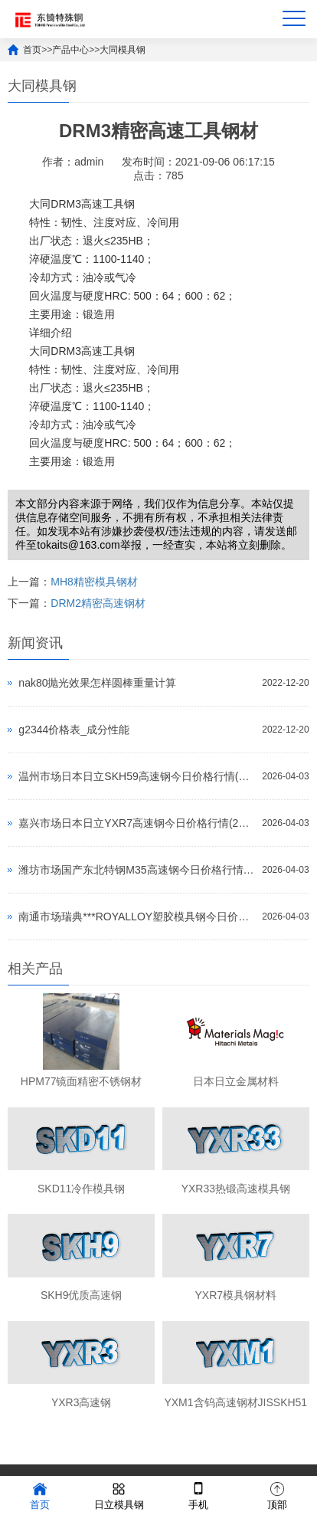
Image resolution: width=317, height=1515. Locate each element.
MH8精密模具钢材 (94, 582)
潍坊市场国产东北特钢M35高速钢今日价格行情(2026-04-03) (136, 870)
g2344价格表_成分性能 (73, 729)
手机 (198, 1494)
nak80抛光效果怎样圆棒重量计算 (97, 683)
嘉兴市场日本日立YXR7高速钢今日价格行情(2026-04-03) (136, 823)
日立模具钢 (119, 1494)
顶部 (277, 1494)
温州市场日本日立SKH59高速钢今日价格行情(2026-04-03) (136, 776)
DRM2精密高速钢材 (98, 603)
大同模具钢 (122, 49)
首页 (32, 49)
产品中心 (70, 49)
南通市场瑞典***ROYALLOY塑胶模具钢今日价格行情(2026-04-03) (136, 916)
